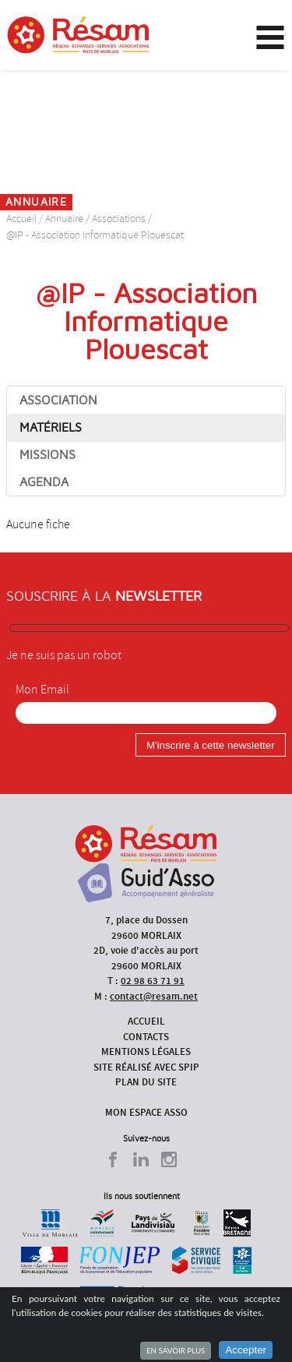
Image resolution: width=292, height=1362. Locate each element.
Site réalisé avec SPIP (146, 1067)
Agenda (44, 482)
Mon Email (42, 689)
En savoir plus (175, 1350)
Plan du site (146, 1082)
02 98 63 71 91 (153, 980)
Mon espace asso (146, 1112)
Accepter (245, 1350)
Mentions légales (146, 1051)
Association (58, 400)
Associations (119, 218)
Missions (47, 455)
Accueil (21, 218)
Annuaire (64, 218)
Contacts (146, 1036)
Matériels (50, 428)
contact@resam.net (154, 996)
